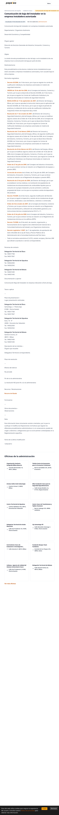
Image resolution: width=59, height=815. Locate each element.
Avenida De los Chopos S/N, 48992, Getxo (42, 550)
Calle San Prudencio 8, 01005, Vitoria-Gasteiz (17, 570)
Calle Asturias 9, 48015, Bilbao (17, 549)
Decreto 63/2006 (12, 82)
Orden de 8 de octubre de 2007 (17, 204)
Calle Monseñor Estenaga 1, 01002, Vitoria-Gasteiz (42, 528)
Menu (49, 3)
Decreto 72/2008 (12, 222)
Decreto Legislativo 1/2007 (16, 230)
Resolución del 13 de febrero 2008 (18, 131)
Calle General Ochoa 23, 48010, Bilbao (41, 568)
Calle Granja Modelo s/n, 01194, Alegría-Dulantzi (41, 489)
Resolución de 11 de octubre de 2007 (19, 114)
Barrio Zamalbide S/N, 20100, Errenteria (43, 468)
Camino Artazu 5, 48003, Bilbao (16, 487)
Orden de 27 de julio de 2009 (16, 164)
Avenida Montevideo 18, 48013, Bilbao (16, 468)
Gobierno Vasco (27, 10)
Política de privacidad (28, 811)
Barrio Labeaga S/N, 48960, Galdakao (42, 509)
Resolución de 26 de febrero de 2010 (19, 149)
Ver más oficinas (10, 584)
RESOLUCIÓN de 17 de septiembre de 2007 (21, 101)
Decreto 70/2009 (12, 196)
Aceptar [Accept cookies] (44, 808)
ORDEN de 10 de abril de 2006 (17, 90)
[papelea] (11, 3)
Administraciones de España (13, 10)
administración (42, 22)
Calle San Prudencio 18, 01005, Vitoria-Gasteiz (18, 529)
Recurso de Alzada (11, 393)
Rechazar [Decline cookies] (54, 808)
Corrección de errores (14, 172)
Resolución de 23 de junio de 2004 (18, 180)
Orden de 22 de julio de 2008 (16, 214)
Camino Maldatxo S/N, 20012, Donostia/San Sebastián (17, 507)
